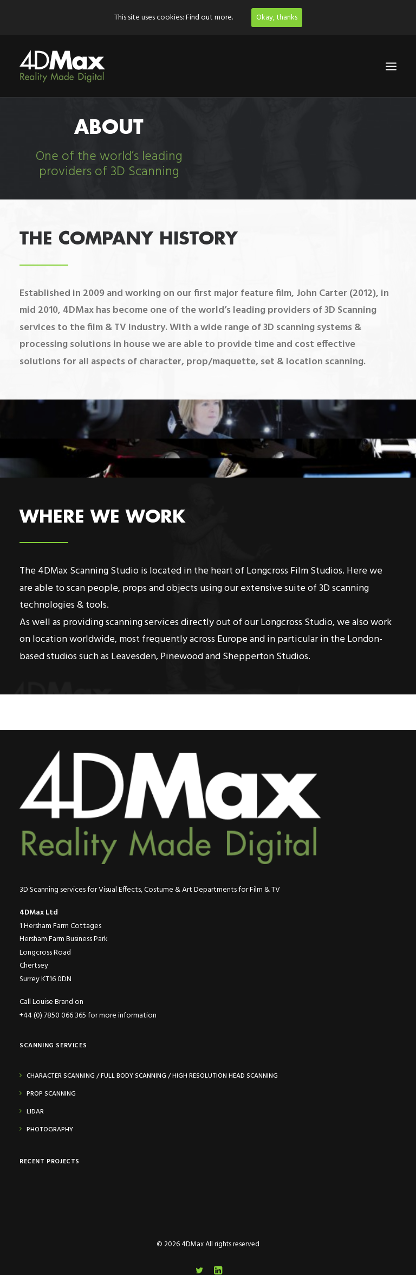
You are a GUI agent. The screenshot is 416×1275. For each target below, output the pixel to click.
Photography (50, 1129)
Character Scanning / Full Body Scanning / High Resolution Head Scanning (152, 1076)
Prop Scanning (51, 1094)
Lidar (35, 1111)
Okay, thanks (276, 17)
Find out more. (209, 17)
